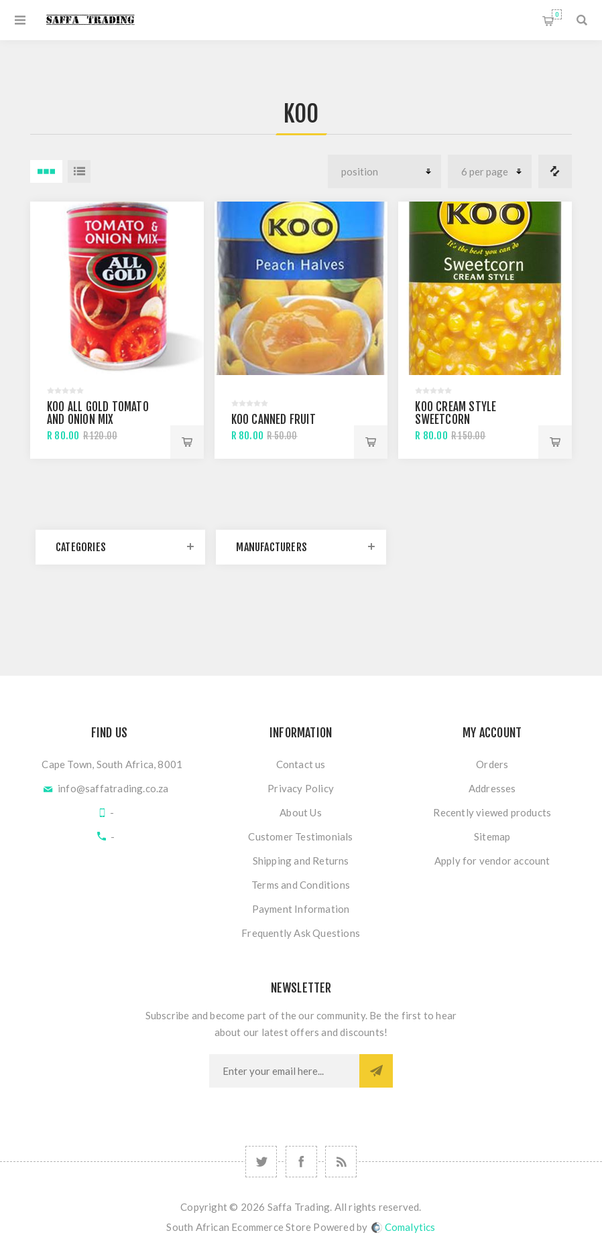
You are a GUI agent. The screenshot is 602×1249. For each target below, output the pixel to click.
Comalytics (403, 1227)
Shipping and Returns (301, 861)
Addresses (492, 788)
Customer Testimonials (300, 836)
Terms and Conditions (300, 885)
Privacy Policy (300, 788)
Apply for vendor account (492, 861)
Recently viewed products (492, 812)
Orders (492, 764)
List (79, 171)
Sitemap (492, 836)
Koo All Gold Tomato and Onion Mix (98, 413)
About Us (301, 812)
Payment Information (301, 909)
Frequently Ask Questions (300, 933)
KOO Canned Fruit (273, 420)
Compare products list (555, 171)
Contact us (301, 764)
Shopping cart (557, 14)
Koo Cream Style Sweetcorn (455, 413)
